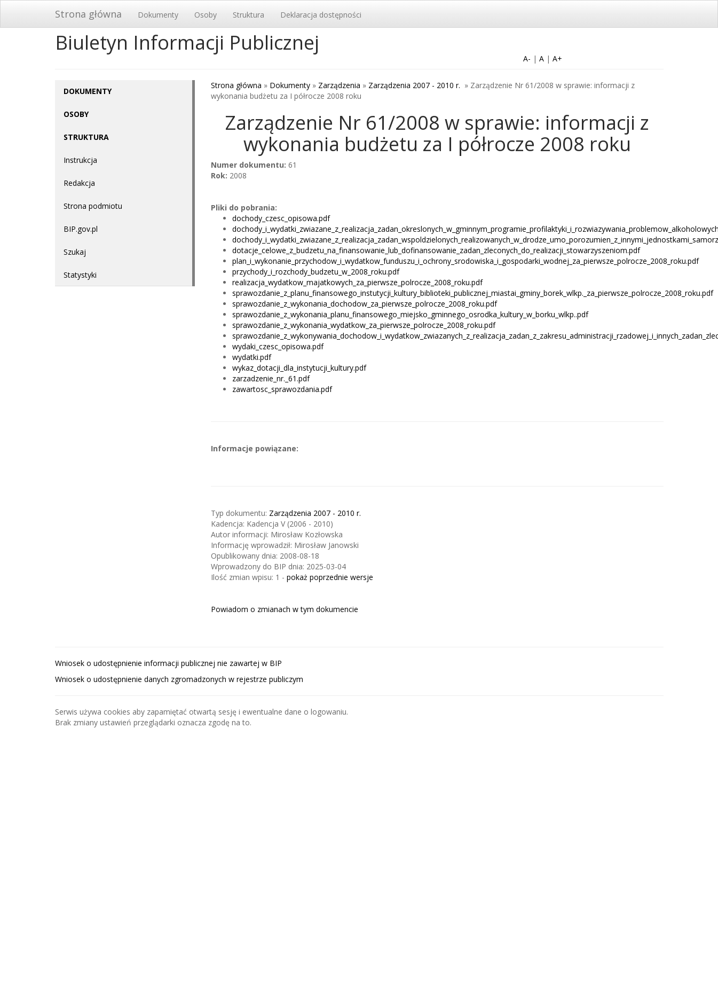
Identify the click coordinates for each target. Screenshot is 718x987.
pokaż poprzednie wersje (330, 577)
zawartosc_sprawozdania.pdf (282, 389)
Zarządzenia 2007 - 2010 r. (415, 85)
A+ (557, 58)
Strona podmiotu (93, 206)
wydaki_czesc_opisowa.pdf (278, 346)
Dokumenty (158, 15)
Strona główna (88, 13)
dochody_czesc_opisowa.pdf (281, 218)
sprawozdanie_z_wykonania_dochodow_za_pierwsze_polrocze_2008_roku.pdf (364, 304)
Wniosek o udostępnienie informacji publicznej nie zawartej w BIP (168, 663)
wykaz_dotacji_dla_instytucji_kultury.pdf (299, 368)
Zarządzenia (339, 85)
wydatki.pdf (251, 357)
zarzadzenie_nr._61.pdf (271, 378)
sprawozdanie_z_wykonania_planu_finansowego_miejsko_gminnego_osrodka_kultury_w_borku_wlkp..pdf (410, 314)
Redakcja (79, 183)
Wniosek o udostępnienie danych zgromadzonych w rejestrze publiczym (179, 679)
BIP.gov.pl (81, 229)
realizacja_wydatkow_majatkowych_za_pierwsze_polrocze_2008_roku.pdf (357, 282)
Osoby (205, 15)
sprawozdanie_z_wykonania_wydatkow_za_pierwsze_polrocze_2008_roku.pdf (363, 325)
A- (527, 58)
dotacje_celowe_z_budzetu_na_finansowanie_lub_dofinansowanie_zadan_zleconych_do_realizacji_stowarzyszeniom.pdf (436, 250)
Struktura (248, 15)
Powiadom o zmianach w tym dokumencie (284, 609)
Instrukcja (80, 160)
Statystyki (80, 275)
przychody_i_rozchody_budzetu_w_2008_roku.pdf (315, 272)
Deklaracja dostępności (320, 15)
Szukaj (75, 252)
